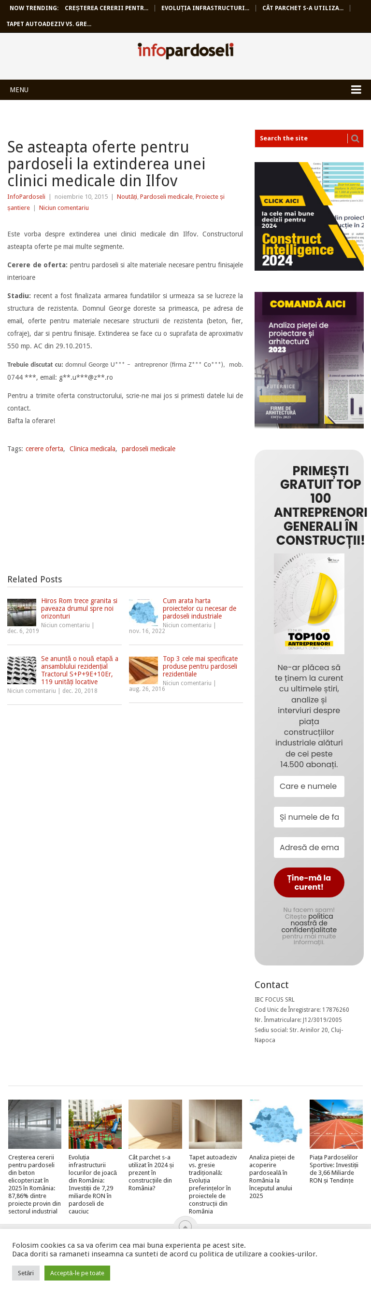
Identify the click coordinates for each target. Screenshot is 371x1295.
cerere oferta (44, 449)
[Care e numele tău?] (309, 786)
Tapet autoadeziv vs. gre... (48, 24)
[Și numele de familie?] (309, 817)
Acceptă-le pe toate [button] (77, 1273)
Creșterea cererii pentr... (106, 8)
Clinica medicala (92, 449)
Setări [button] (26, 1273)
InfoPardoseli (185, 52)
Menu (19, 90)
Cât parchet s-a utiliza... (302, 8)
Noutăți (127, 196)
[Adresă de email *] (309, 847)
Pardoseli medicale (166, 196)
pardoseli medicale (148, 449)
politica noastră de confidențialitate (309, 923)
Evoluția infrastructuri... (205, 8)
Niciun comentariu (64, 207)
